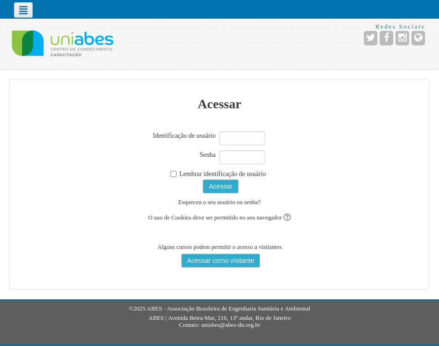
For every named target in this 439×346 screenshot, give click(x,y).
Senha (208, 154)
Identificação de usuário (184, 135)
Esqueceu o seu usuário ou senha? (219, 201)
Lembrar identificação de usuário (222, 173)
